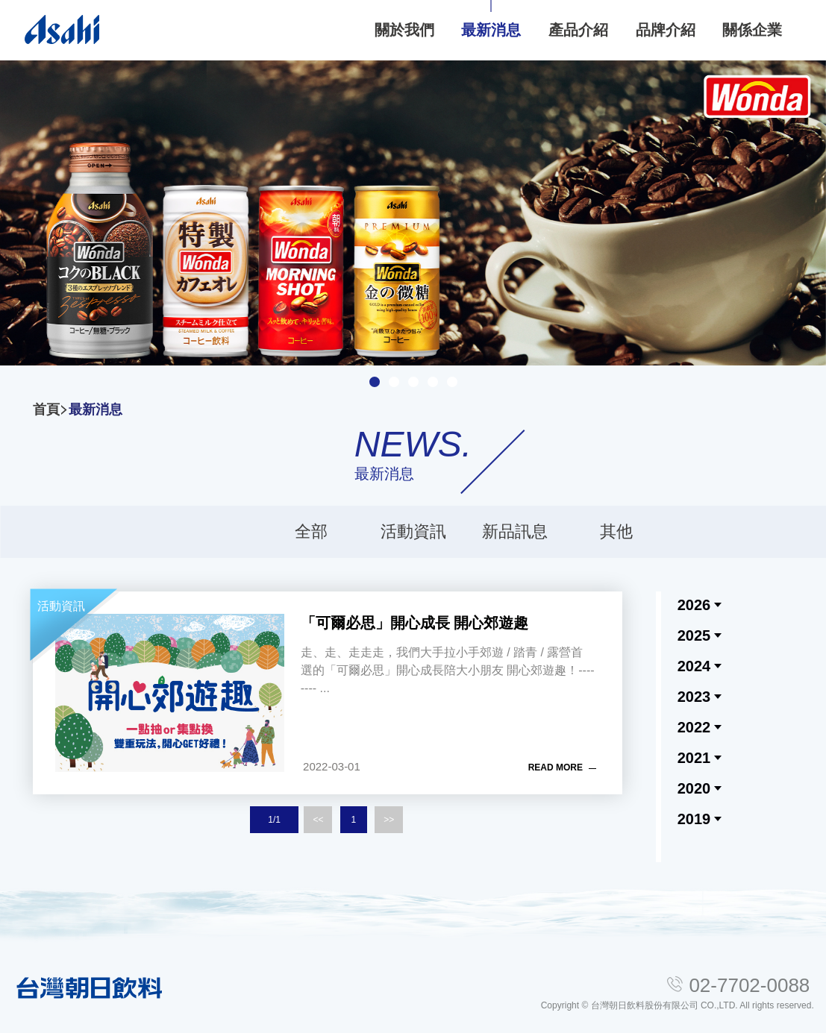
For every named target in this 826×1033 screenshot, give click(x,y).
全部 (311, 531)
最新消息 (95, 409)
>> (389, 819)
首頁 (46, 409)
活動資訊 (413, 531)
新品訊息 (515, 531)
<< (318, 819)
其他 (616, 531)
